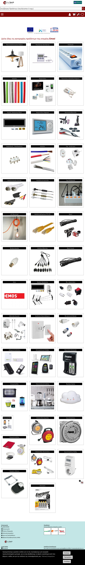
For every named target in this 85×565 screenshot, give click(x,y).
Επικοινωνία (6, 529)
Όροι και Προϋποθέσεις (9, 535)
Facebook (5, 548)
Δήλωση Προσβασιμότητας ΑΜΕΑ (11, 537)
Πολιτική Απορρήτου (48, 556)
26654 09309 (5, 527)
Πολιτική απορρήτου (8, 533)
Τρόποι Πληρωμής (8, 531)
